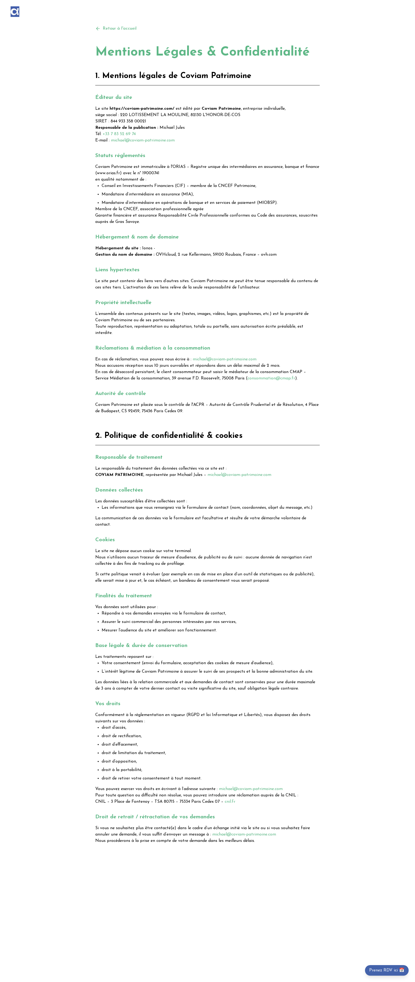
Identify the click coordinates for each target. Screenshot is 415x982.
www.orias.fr (108, 173)
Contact (396, 12)
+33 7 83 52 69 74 (119, 134)
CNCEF (130, 209)
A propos (371, 12)
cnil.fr (230, 802)
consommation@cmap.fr (271, 378)
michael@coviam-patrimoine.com (143, 140)
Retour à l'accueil (116, 28)
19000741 (150, 173)
